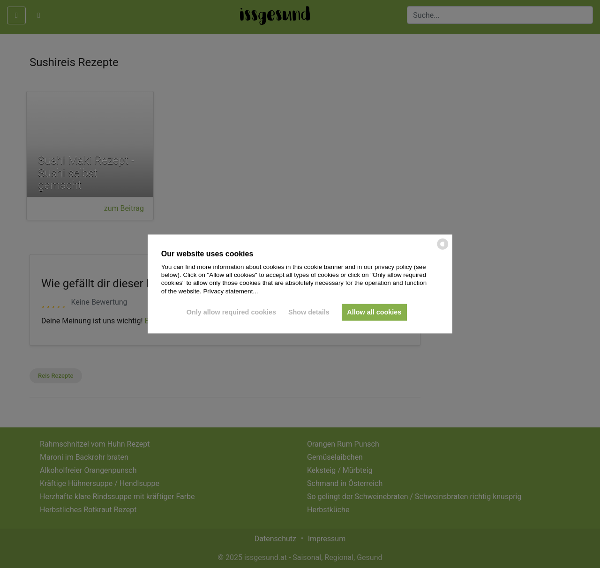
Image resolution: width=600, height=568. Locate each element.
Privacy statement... (230, 291)
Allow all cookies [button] (374, 312)
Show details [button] (309, 312)
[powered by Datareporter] (442, 249)
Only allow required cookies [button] (231, 312)
